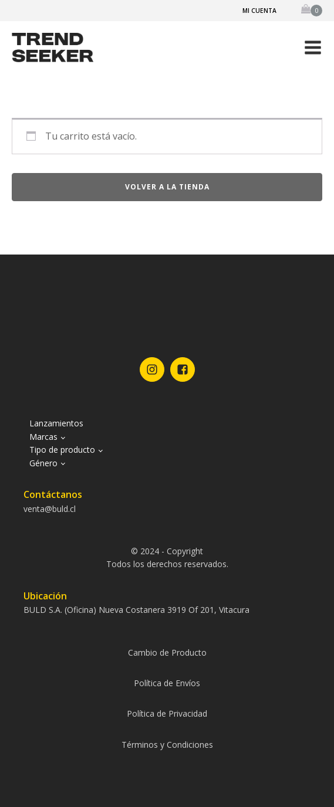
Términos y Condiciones (167, 744)
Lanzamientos (56, 423)
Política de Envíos (167, 683)
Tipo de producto (62, 449)
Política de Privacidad (167, 713)
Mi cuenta (259, 10)
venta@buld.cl (49, 508)
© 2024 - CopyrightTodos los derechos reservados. (167, 557)
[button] (312, 47)
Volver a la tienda (167, 187)
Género (43, 463)
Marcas (43, 436)
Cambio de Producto (167, 652)
